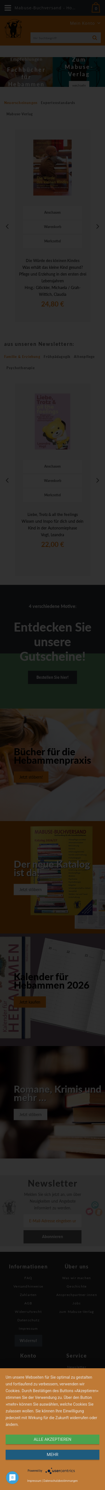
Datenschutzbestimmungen (60, 1480)
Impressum (34, 1480)
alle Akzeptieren (52, 1439)
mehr (53, 1454)
